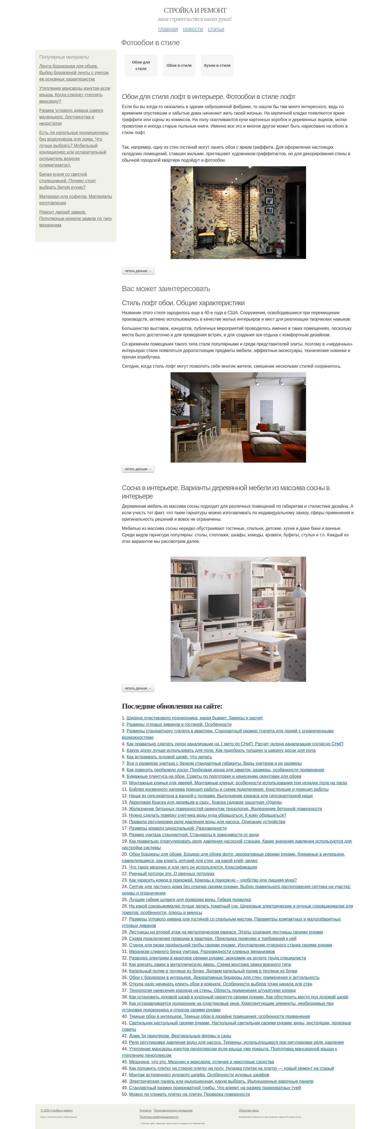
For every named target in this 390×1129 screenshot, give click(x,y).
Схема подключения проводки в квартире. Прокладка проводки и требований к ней (213, 938)
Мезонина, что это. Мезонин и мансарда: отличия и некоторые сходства (201, 1062)
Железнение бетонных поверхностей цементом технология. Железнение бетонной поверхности (225, 808)
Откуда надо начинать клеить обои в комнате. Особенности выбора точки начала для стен (220, 984)
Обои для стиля (141, 65)
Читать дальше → (138, 271)
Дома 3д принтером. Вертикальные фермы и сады (180, 1036)
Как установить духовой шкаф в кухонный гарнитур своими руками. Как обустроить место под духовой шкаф (238, 997)
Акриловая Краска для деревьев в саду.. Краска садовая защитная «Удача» (205, 802)
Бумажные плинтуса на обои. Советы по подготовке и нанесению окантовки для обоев (214, 776)
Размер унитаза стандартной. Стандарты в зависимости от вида (194, 834)
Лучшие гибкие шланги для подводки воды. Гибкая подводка (190, 899)
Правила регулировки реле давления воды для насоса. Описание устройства (207, 821)
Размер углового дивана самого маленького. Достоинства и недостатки (71, 117)
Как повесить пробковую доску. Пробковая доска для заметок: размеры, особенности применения (225, 770)
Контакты (145, 1110)
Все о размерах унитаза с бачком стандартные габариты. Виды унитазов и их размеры (214, 763)
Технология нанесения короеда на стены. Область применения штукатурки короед (212, 990)
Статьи (216, 29)
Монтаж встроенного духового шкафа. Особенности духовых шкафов (199, 1074)
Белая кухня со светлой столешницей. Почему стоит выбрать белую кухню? (67, 181)
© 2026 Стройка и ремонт (57, 1110)
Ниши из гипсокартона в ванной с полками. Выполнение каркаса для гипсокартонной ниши (221, 795)
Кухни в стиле (217, 65)
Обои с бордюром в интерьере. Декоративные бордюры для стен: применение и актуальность (224, 977)
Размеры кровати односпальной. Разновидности (178, 828)
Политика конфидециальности (159, 1116)
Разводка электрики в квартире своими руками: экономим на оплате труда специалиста (217, 958)
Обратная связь (249, 1110)
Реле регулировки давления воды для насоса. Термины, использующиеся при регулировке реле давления (236, 1042)
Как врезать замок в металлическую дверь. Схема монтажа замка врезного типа (210, 964)
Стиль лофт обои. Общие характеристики (183, 303)
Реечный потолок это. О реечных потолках (171, 873)
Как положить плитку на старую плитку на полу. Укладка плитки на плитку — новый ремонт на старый (231, 1068)
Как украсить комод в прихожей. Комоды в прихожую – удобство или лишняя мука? (213, 880)
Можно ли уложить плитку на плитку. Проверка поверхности (189, 1094)
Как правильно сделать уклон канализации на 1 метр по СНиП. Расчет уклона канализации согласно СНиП (235, 744)
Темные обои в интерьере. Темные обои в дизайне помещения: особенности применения (219, 1016)
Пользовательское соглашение (173, 1110)
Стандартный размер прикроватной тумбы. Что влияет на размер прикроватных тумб (215, 1087)
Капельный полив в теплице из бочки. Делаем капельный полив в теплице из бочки (213, 971)
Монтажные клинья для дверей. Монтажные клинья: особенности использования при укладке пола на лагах (238, 783)
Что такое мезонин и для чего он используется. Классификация (193, 867)
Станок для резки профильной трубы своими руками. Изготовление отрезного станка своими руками (230, 945)
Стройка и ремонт (195, 10)
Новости (193, 29)
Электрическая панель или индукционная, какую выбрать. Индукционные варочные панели (221, 1081)
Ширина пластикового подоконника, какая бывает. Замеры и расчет (195, 718)
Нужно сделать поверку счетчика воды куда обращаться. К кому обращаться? (207, 815)
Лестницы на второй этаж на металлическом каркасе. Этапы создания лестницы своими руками (226, 932)
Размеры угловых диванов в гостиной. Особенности (179, 724)
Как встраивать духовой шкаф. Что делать (169, 757)
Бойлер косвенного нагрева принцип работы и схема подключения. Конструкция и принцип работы (229, 789)
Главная (168, 29)
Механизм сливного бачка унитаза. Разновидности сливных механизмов (202, 951)
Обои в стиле (179, 65)
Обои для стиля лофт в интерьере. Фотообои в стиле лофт (208, 96)
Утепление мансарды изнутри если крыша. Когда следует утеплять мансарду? (74, 95)
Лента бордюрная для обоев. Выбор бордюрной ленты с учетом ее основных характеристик (74, 72)
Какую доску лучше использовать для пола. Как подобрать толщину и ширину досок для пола (221, 750)
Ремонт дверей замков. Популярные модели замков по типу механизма (75, 218)
